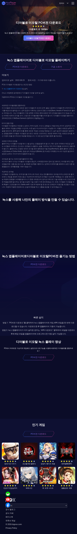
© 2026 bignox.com (14, 524)
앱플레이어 (11, 89)
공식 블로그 (10, 509)
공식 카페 (9, 513)
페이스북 (9, 517)
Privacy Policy (11, 528)
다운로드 (18, 89)
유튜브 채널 (10, 521)
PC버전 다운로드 (20, 66)
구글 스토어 (56, 66)
